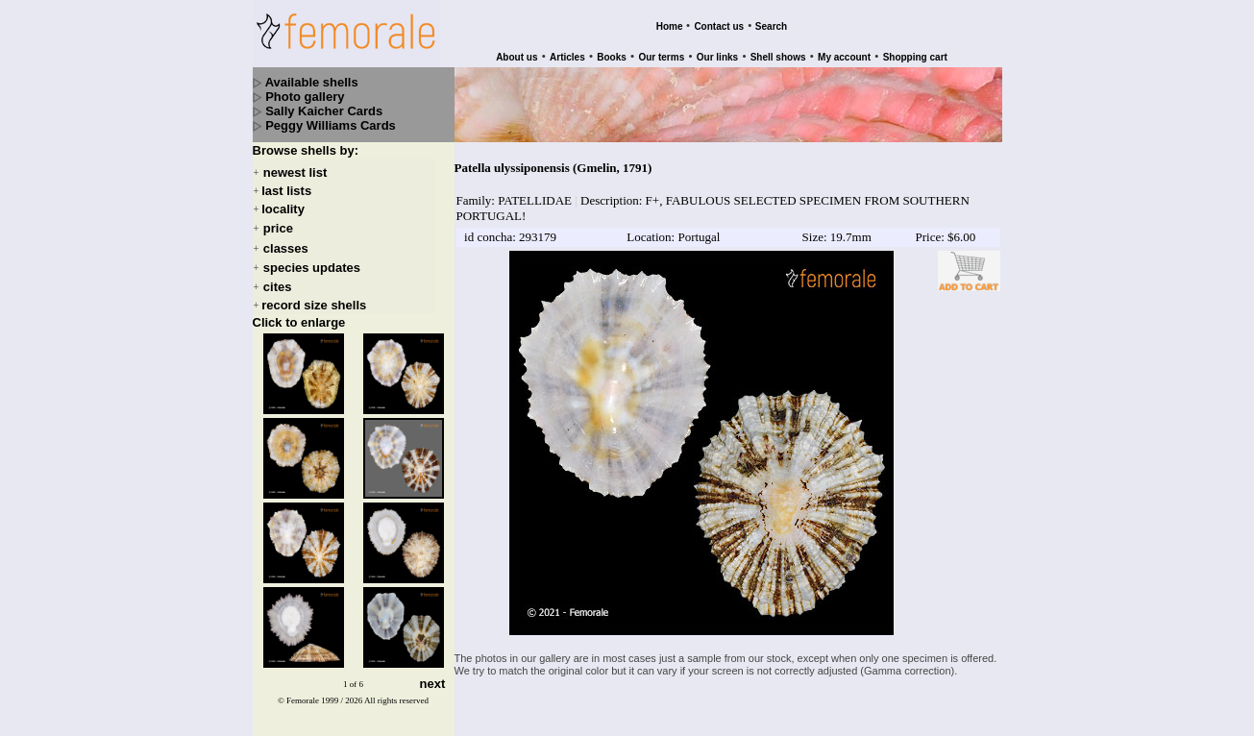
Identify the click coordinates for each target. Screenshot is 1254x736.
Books (612, 57)
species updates (311, 267)
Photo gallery (304, 96)
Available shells (311, 82)
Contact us (719, 26)
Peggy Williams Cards (330, 125)
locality (283, 209)
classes (285, 248)
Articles (567, 57)
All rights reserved (396, 700)
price (278, 229)
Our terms (661, 57)
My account (844, 57)
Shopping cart (915, 57)
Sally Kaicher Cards (323, 111)
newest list (295, 172)
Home (669, 26)
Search (771, 26)
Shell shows (778, 57)
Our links (717, 57)
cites (277, 287)
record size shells (313, 305)
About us (516, 57)
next (433, 684)
